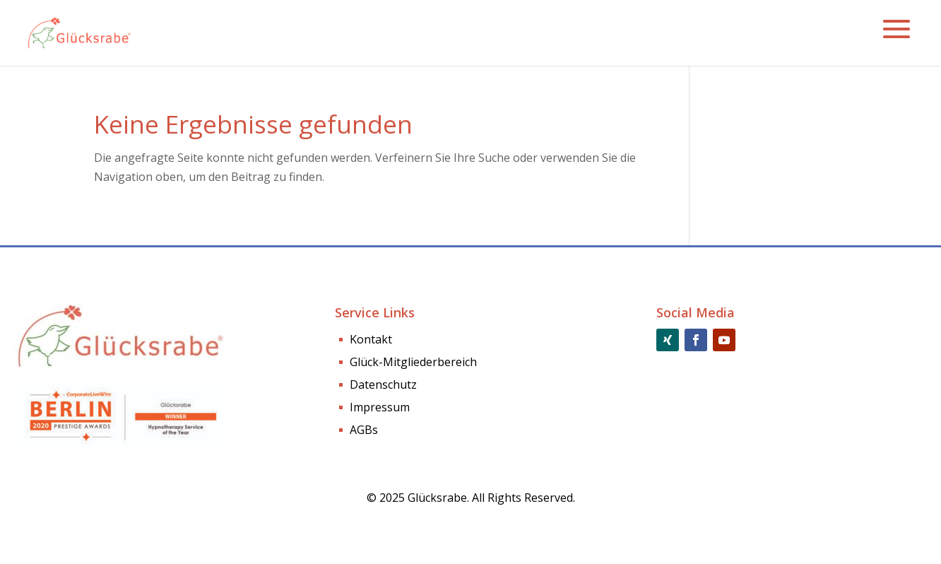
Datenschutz (383, 386)
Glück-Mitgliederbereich (413, 363)
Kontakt (371, 340)
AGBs (364, 431)
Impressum (380, 408)
